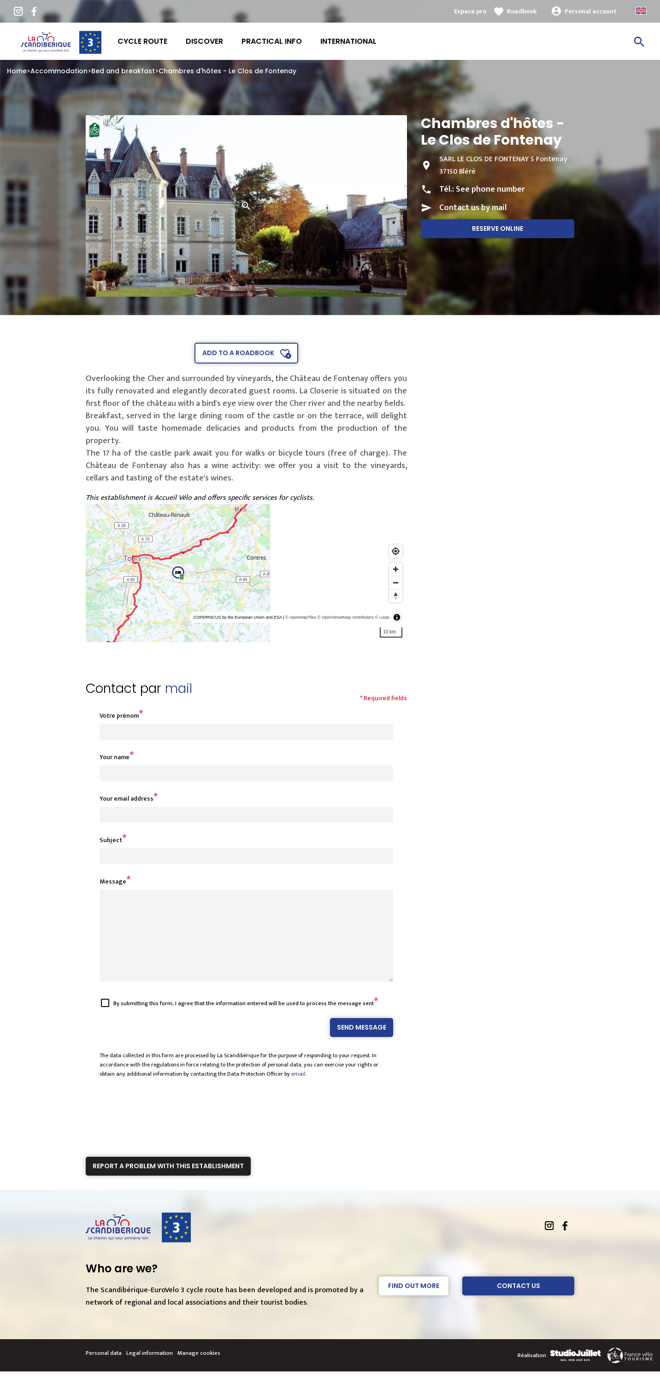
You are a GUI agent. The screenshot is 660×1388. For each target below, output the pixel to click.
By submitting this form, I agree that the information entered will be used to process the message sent (243, 1020)
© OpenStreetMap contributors (346, 617)
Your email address (126, 798)
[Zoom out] (395, 582)
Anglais (641, 10)
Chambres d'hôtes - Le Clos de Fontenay (227, 71)
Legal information (149, 1370)
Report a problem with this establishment (168, 1182)
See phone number (490, 189)
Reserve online (497, 228)
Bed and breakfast (123, 71)
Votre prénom (119, 715)
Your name (115, 757)
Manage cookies (198, 1370)
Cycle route (142, 41)
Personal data (104, 1370)
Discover (204, 41)
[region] (246, 573)
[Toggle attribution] (396, 617)
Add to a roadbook (238, 352)
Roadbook (522, 11)
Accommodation (59, 71)
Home (17, 71)
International (348, 41)
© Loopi (382, 617)
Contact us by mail (473, 208)
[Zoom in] (395, 569)
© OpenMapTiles (300, 617)
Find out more (413, 1302)
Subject (111, 840)
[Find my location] (395, 551)
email (298, 1090)
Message (113, 881)
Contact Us (518, 1302)
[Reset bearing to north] (395, 596)
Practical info (272, 41)
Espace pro (470, 11)
